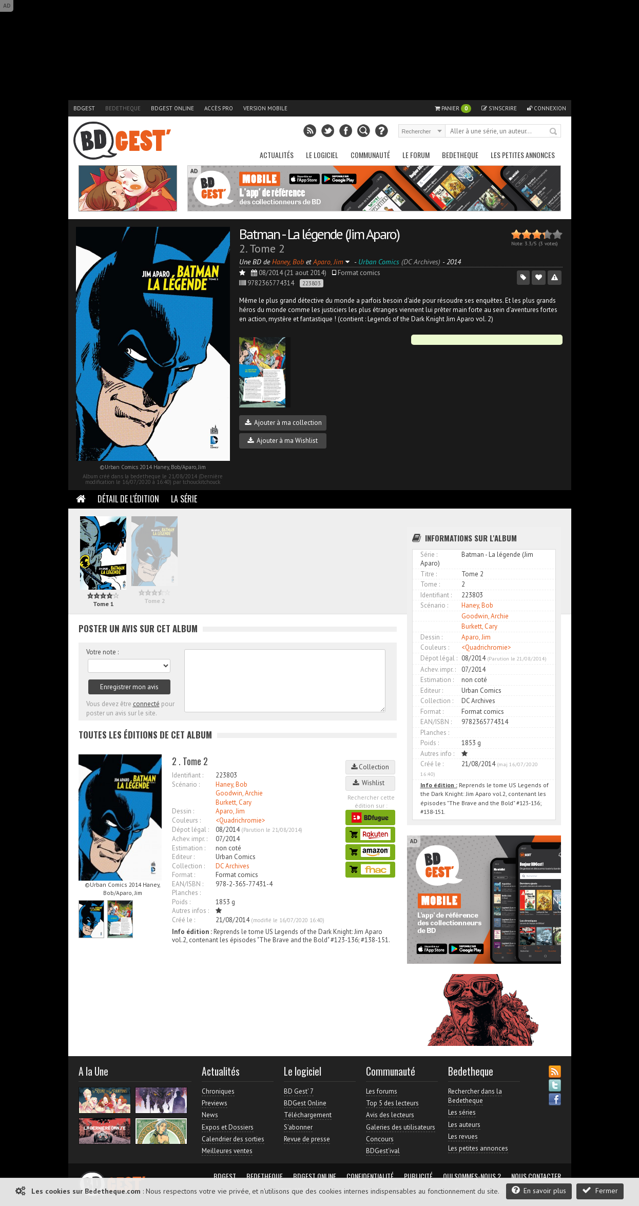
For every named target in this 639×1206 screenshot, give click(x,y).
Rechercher (554, 132)
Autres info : (437, 753)
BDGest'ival (383, 1150)
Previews (214, 1103)
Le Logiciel (322, 154)
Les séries (462, 1112)
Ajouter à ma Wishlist (282, 440)
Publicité (418, 1176)
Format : (183, 874)
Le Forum (416, 154)
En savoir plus (539, 1190)
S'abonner (298, 1127)
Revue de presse (307, 1139)
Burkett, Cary (233, 802)
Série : (428, 554)
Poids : (181, 902)
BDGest (84, 108)
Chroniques (218, 1091)
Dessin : (183, 811)
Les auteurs (464, 1124)
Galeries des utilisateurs (400, 1127)
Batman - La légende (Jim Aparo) (319, 233)
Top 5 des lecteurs (392, 1103)
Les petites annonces (523, 154)
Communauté (370, 154)
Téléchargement (308, 1115)
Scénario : (186, 784)
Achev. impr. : (189, 838)
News (210, 1115)
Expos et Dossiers (228, 1127)
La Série (184, 499)
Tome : (430, 584)
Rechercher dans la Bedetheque (475, 1096)
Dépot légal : (190, 829)
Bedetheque (123, 108)
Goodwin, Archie (239, 793)
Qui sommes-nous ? (472, 1176)
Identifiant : (187, 775)
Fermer (600, 1190)
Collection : (188, 866)
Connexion (546, 108)
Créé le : (183, 920)
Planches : (186, 892)
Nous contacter (536, 1176)
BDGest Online (172, 108)
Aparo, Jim (230, 811)
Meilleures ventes (227, 1150)
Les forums (381, 1091)
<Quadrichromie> (240, 820)
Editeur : (183, 856)
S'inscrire (499, 108)
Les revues (463, 1136)
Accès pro (218, 108)
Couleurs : (186, 820)
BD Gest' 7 (299, 1091)
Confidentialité (370, 1176)
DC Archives (232, 866)
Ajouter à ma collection (283, 422)
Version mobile (265, 108)
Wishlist (370, 783)
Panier (453, 108)
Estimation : (188, 848)
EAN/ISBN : (187, 884)
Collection (370, 767)
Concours (380, 1139)
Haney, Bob (231, 784)
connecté (146, 703)
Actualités (277, 154)
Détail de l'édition (128, 499)
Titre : (428, 574)
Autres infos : (190, 910)
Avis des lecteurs (390, 1115)
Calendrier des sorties (233, 1139)
